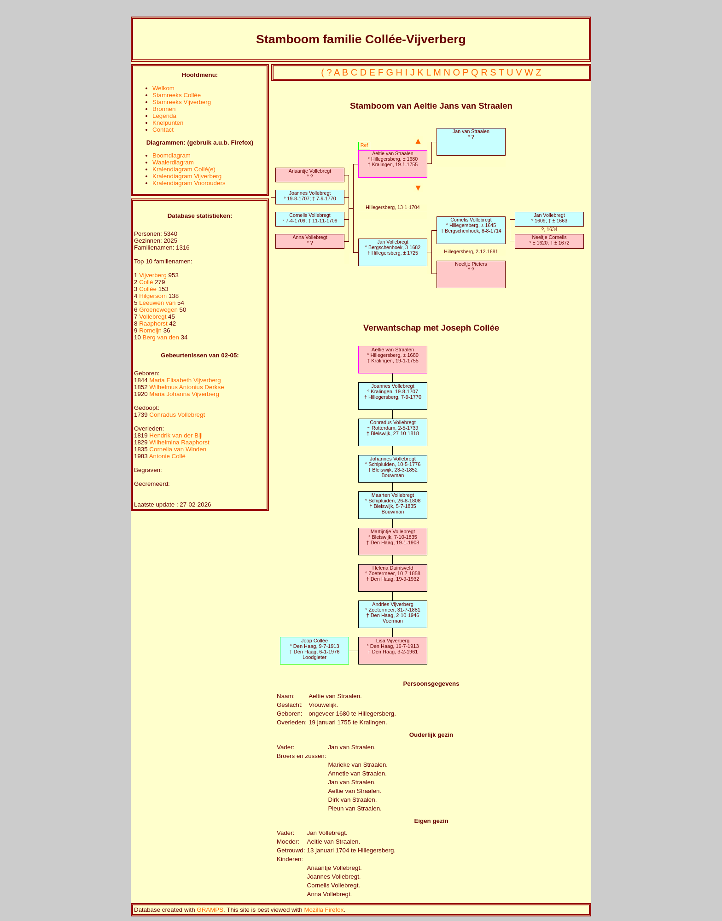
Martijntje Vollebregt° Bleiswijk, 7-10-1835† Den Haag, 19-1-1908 (392, 537)
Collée (148, 289)
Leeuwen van (157, 302)
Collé (147, 282)
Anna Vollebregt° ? (309, 239)
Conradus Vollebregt (177, 414)
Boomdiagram (171, 155)
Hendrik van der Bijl (176, 435)
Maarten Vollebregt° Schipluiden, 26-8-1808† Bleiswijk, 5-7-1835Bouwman (393, 503)
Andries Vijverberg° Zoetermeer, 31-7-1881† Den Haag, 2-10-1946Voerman (392, 612)
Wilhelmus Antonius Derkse (186, 387)
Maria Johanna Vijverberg (184, 394)
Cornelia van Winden (177, 449)
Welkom (163, 88)
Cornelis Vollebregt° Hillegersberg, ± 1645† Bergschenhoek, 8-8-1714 (471, 225)
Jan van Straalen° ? (471, 134)
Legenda (164, 115)
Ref (364, 145)
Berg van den (161, 337)
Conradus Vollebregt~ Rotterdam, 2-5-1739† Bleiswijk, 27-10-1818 (393, 428)
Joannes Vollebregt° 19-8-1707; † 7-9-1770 (310, 195)
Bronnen (163, 108)
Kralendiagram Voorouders (189, 183)
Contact (163, 129)
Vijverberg (153, 275)
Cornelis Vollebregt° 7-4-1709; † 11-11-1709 (309, 217)
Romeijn (151, 330)
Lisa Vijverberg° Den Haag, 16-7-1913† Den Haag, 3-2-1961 (393, 646)
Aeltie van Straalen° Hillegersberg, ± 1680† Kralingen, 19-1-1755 (393, 159)
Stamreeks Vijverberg (181, 102)
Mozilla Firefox (324, 909)
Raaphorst (154, 323)
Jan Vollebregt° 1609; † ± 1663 (549, 217)
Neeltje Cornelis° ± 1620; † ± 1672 (549, 239)
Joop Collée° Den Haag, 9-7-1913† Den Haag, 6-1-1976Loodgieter (315, 649)
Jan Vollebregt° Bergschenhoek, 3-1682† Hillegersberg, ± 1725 (392, 247)
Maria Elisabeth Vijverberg (185, 380)
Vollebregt (153, 316)
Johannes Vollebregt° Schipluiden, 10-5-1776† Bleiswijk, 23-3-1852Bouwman (393, 467)
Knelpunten (167, 122)
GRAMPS (210, 909)
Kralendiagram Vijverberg (186, 176)
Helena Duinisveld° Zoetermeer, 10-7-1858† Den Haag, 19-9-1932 (392, 573)
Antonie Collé (167, 456)
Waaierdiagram (173, 162)
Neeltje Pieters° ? (471, 266)
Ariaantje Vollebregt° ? (310, 173)
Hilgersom (154, 295)
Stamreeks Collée (176, 95)
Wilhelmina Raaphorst (179, 442)
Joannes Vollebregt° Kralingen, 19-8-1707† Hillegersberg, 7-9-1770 (392, 391)
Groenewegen (159, 309)
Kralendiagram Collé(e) (183, 169)
